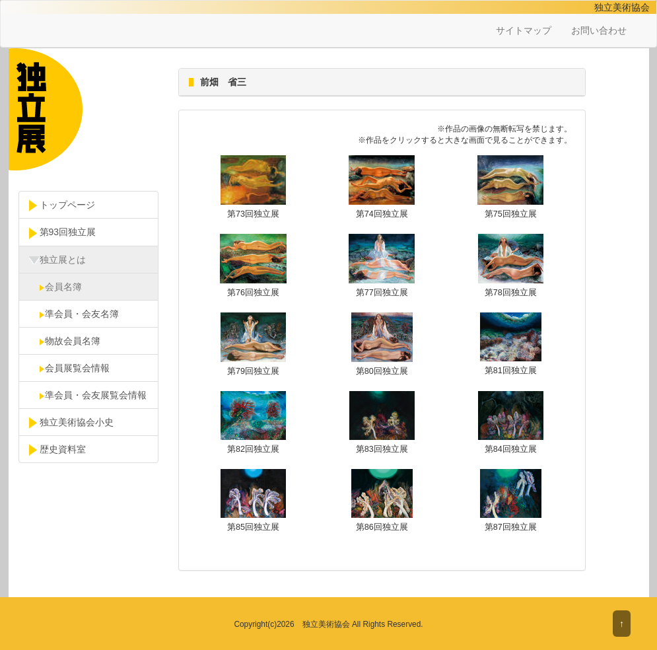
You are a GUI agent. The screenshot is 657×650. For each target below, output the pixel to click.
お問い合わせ (599, 30)
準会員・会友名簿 (74, 313)
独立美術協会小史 (71, 423)
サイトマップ (523, 30)
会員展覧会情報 (69, 368)
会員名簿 (55, 286)
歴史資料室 (57, 450)
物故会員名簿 (64, 341)
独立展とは (57, 260)
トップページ (62, 205)
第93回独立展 (62, 232)
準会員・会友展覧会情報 (88, 395)
